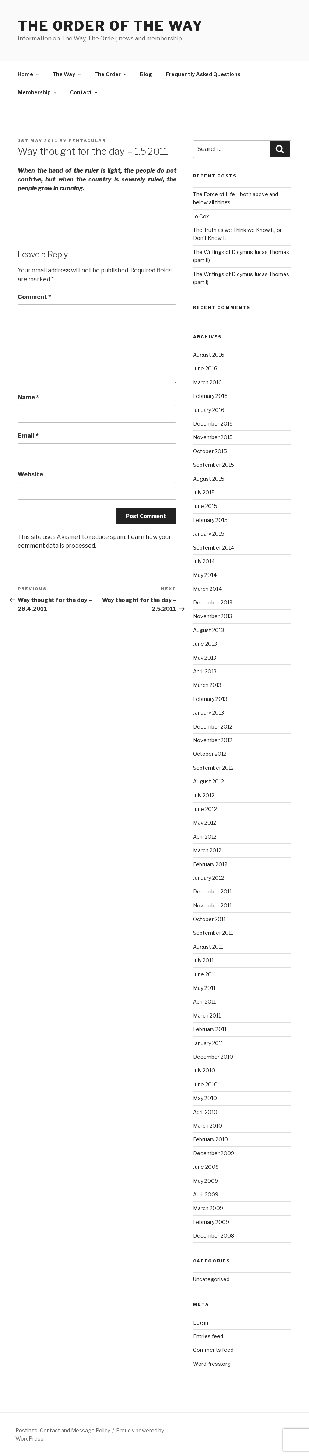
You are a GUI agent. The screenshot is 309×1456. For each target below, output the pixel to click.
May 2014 (205, 575)
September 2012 (213, 768)
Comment (34, 296)
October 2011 (209, 919)
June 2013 (205, 644)
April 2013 (205, 671)
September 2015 (213, 465)
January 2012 (208, 878)
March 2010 (207, 1125)
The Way (67, 74)
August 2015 (208, 479)
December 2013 (212, 602)
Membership (38, 92)
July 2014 (204, 561)
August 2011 (208, 947)
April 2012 (205, 836)
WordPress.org (212, 1364)
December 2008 (213, 1236)
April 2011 (204, 1001)
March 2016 (207, 382)
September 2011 (213, 933)
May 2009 (205, 1181)
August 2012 (208, 781)
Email (28, 435)
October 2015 (210, 451)
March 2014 (207, 589)
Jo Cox (201, 216)
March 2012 (207, 850)
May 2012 (204, 822)
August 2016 (208, 355)
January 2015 (208, 533)
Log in (200, 1322)
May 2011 (204, 988)
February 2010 (210, 1139)
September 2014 (213, 547)
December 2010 (213, 1057)
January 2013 (208, 712)
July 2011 (203, 960)
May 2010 (205, 1098)
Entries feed (208, 1336)
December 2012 (212, 726)
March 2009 (208, 1208)
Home (29, 74)
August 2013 (208, 630)
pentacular (87, 140)
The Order (111, 74)
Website (30, 474)
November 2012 (212, 740)
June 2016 (205, 368)
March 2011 (207, 1015)
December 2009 (213, 1153)
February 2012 (210, 864)
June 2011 (204, 974)
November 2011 (212, 905)
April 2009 (205, 1194)
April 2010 (205, 1112)
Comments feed (213, 1350)
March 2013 (207, 685)
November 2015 (213, 437)
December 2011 (212, 891)
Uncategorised (211, 1279)
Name (28, 397)
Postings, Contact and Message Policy (62, 1430)
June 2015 (205, 506)
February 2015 (210, 520)
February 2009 (211, 1222)
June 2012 (205, 809)
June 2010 (205, 1084)
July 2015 (204, 492)
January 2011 (208, 1043)
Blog (146, 74)
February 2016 (210, 396)
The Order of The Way (110, 26)
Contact (84, 92)
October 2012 (210, 754)
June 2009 (206, 1167)
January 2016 (208, 410)
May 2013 (204, 658)
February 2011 (210, 1029)
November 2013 (212, 616)
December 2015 (213, 423)
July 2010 (204, 1070)
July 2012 (203, 795)
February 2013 (210, 699)
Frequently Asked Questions (203, 74)
